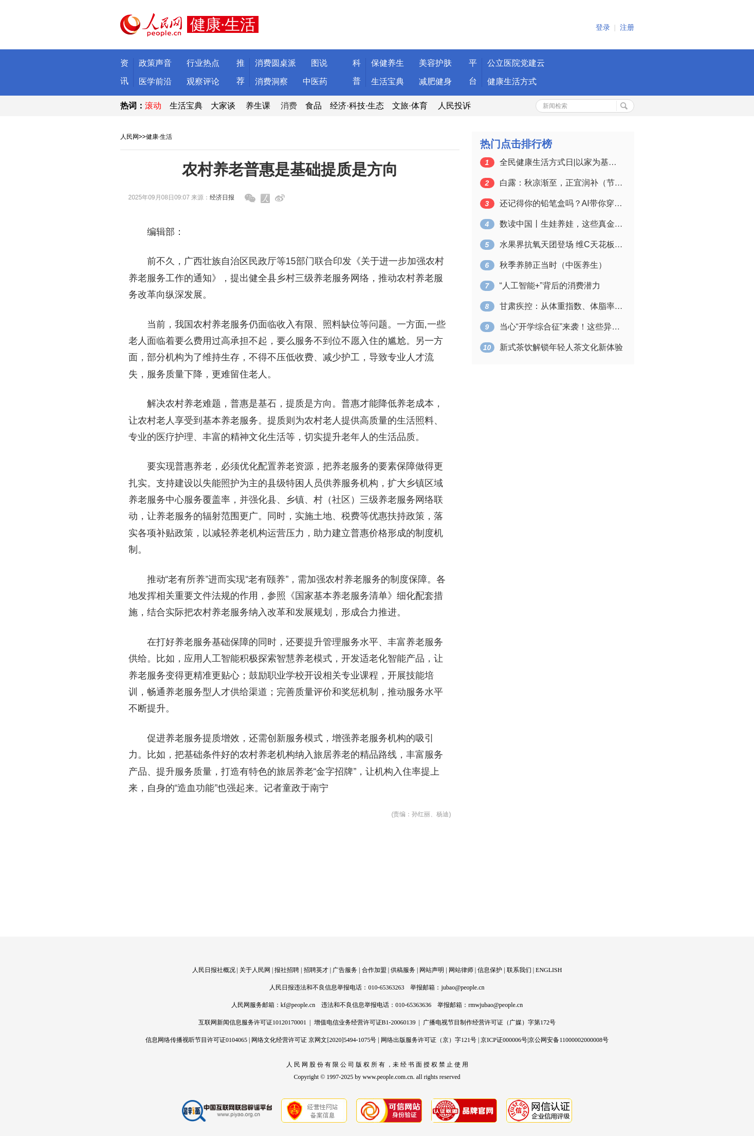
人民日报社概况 (213, 970)
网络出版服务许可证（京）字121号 (428, 1039)
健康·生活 (159, 136)
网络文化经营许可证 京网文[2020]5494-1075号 (313, 1039)
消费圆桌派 (275, 63)
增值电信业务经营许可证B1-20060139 (365, 1022)
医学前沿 (155, 81)
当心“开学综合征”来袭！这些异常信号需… (561, 326)
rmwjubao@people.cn (495, 1005)
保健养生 (387, 63)
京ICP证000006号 (504, 1039)
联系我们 (519, 970)
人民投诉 (454, 105)
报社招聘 (286, 970)
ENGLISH (549, 970)
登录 (603, 27)
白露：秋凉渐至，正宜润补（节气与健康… (561, 182)
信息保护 (489, 970)
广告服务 (345, 970)
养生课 (258, 105)
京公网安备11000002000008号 (568, 1039)
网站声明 (431, 970)
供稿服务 (403, 970)
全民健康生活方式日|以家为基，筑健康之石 (561, 162)
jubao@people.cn (462, 987)
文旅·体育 (409, 105)
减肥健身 (435, 81)
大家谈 (223, 105)
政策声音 (155, 63)
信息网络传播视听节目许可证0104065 (196, 1039)
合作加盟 (374, 970)
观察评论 (203, 81)
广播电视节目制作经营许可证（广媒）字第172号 (489, 1022)
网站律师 (461, 970)
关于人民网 (255, 970)
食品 (313, 105)
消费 (289, 105)
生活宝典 (387, 81)
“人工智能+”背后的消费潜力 (550, 285)
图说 (319, 63)
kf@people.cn (298, 1005)
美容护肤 (435, 63)
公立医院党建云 (516, 63)
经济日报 (222, 197)
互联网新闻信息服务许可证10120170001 (252, 1022)
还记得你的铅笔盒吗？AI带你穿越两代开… (561, 203)
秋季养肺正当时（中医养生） (553, 265)
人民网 (129, 136)
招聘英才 (316, 970)
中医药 (315, 81)
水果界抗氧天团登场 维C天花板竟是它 (561, 244)
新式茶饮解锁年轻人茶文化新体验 (561, 347)
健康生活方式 (512, 81)
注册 (627, 27)
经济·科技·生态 (357, 105)
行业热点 (203, 63)
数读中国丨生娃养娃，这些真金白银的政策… (561, 223)
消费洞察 (271, 81)
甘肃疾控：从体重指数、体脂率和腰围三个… (561, 306)
